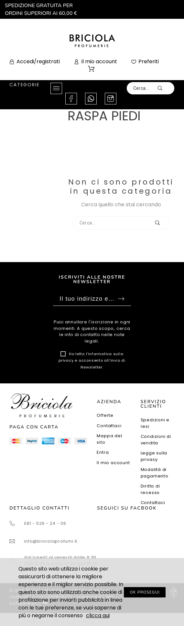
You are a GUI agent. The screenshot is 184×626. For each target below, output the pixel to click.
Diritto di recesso (150, 489)
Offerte (105, 415)
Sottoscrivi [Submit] (121, 298)
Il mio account (113, 463)
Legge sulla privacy (154, 456)
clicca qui (98, 615)
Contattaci (109, 426)
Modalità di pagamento (154, 472)
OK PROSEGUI (145, 592)
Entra (103, 452)
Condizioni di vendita (156, 439)
